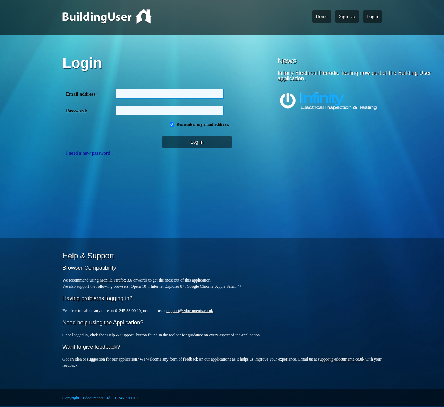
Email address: (83, 94)
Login (372, 16)
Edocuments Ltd (96, 398)
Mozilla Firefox (113, 280)
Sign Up (347, 16)
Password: (76, 110)
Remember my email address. (202, 124)
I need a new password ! (89, 153)
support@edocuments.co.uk (189, 310)
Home (321, 16)
